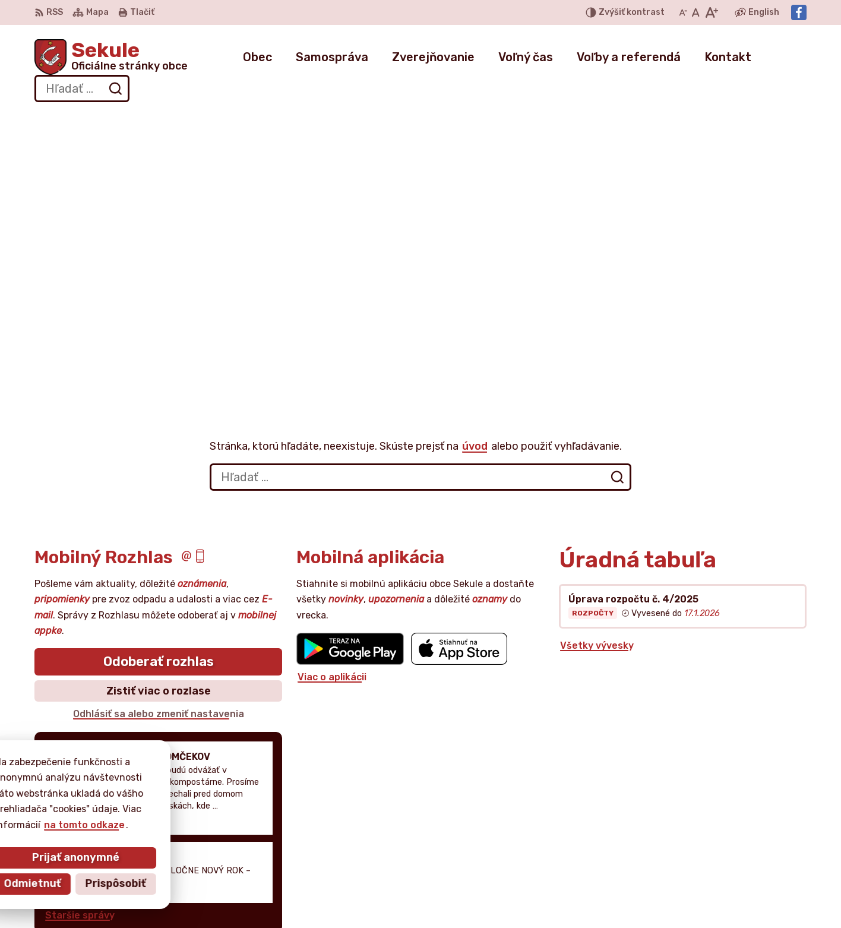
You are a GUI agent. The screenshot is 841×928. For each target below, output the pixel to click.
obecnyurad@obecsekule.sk (739, 855)
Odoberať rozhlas (158, 393)
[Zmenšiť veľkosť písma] (683, 12)
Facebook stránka (717, 868)
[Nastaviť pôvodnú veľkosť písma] (696, 12)
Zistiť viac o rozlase (158, 421)
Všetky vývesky (597, 377)
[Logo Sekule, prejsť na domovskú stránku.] (111, 57)
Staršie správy (80, 646)
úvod (475, 177)
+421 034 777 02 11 (718, 841)
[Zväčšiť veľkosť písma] (711, 12)
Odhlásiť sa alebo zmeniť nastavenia (158, 445)
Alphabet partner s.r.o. (210, 781)
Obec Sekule (141, 792)
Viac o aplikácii (332, 408)
